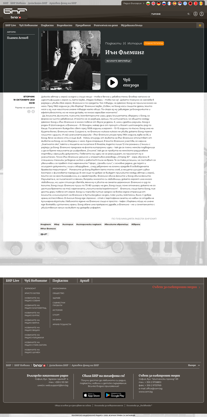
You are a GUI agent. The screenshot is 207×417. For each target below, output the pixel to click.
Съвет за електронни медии (176, 287)
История (135, 43)
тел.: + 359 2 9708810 (150, 382)
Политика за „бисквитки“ (139, 405)
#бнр (56, 224)
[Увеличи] (28, 111)
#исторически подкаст (88, 224)
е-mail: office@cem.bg (150, 388)
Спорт (56, 314)
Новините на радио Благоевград (35, 306)
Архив (84, 280)
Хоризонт (30, 288)
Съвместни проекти (59, 303)
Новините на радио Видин (32, 328)
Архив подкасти (62, 324)
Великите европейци (118, 61)
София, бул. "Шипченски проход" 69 (158, 379)
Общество (58, 293)
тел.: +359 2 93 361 (58, 382)
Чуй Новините (36, 280)
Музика (57, 319)
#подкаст (46, 224)
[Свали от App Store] (91, 395)
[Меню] (200, 25)
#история (67, 224)
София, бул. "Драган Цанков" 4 (51, 379)
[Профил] (201, 14)
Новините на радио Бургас (32, 313)
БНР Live (12, 280)
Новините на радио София (32, 298)
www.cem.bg (146, 391)
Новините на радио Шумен (32, 350)
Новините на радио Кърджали (34, 335)
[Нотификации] (195, 14)
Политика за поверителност (108, 405)
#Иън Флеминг (48, 228)
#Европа (135, 224)
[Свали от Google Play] (115, 395)
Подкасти (113, 43)
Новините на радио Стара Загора (36, 343)
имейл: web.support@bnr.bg (52, 385)
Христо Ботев (32, 293)
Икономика (59, 288)
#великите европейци (116, 224)
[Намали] (33, 111)
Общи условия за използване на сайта (73, 405)
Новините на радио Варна (32, 321)
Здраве (56, 297)
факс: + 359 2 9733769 (150, 385)
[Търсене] (188, 14)
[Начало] (15, 11)
